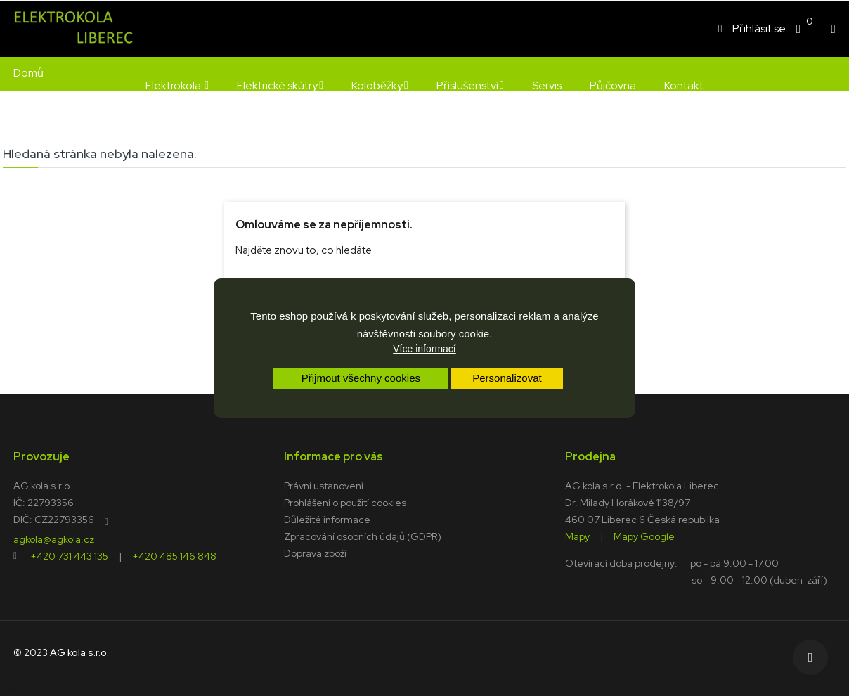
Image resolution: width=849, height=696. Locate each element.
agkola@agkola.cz (53, 538)
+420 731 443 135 (69, 555)
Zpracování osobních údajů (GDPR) (362, 536)
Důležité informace (327, 519)
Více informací (424, 348)
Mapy (577, 535)
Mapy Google (644, 535)
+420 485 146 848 (174, 555)
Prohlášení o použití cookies (345, 502)
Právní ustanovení (323, 485)
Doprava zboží (315, 553)
